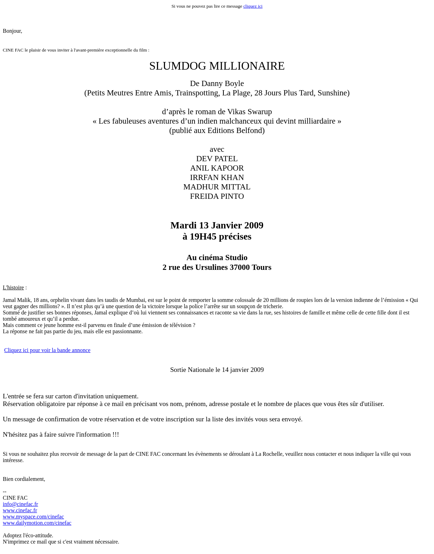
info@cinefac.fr (20, 504)
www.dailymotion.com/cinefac (37, 523)
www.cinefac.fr (20, 510)
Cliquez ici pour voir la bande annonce (47, 350)
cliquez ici (252, 6)
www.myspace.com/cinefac (33, 517)
